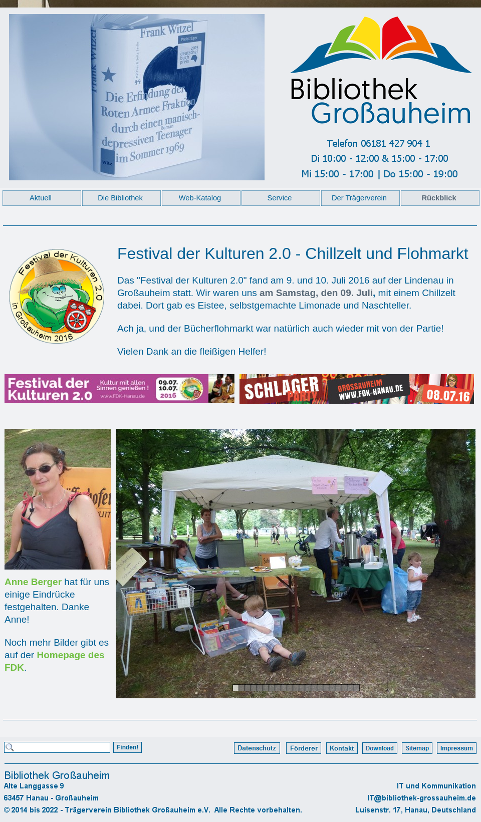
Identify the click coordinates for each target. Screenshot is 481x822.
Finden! (127, 747)
